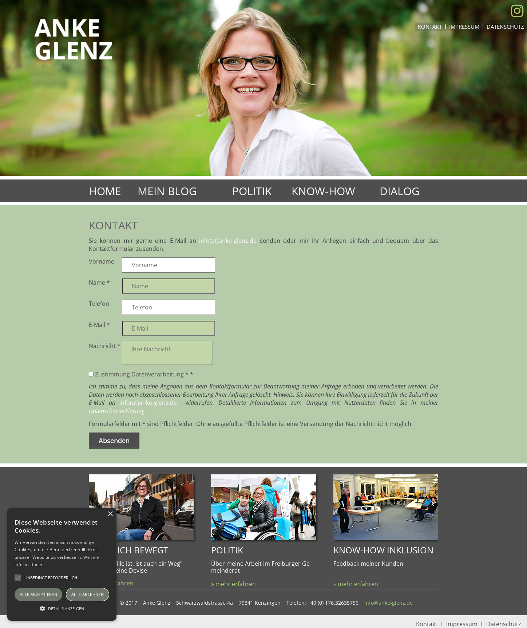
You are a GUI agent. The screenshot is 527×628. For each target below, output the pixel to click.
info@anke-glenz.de (388, 602)
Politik (252, 190)
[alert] (61, 564)
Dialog (400, 190)
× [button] (110, 514)
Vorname (101, 261)
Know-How (323, 190)
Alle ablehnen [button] (87, 594)
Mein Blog (167, 190)
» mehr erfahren (233, 584)
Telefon (99, 304)
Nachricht (104, 346)
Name (99, 283)
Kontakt (430, 26)
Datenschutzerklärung (116, 411)
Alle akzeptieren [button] (38, 594)
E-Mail (99, 325)
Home (105, 190)
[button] (62, 608)
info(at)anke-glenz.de (228, 241)
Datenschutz (505, 26)
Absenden (114, 440)
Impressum (464, 26)
